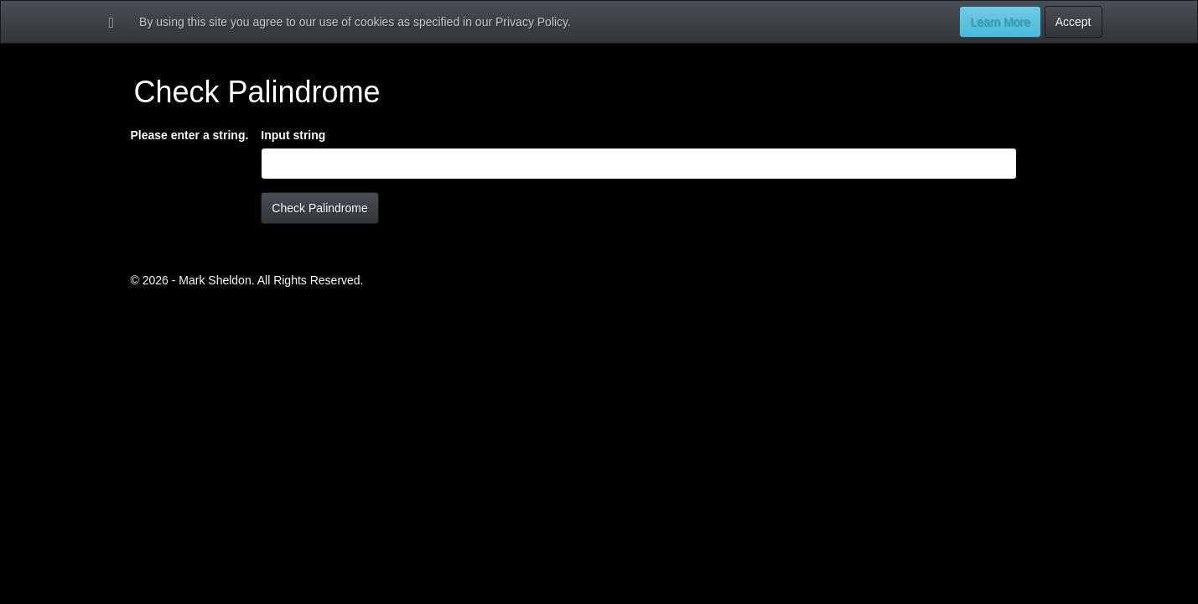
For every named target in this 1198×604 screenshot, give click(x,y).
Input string (293, 135)
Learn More (1000, 22)
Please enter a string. (190, 135)
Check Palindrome (319, 208)
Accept (1073, 22)
